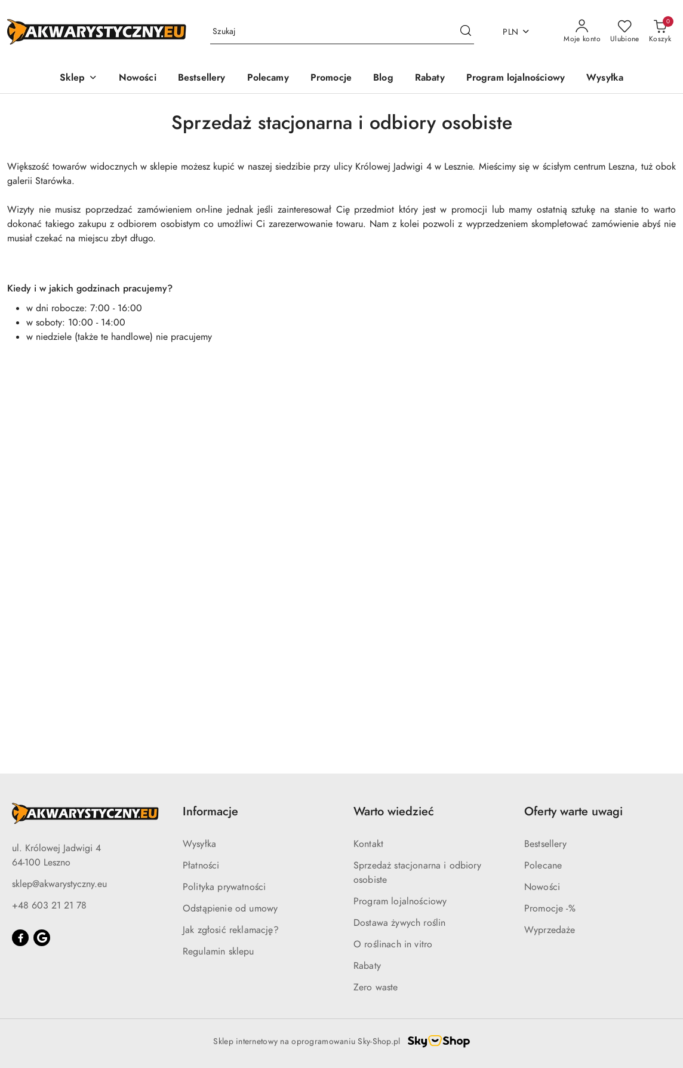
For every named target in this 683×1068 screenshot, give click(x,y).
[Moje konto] (582, 31)
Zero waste (375, 987)
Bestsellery (545, 844)
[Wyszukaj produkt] (342, 32)
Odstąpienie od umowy (230, 908)
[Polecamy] (268, 78)
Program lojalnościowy (400, 901)
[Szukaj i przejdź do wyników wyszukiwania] (465, 32)
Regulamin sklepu (218, 951)
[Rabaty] (430, 78)
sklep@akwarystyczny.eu (59, 884)
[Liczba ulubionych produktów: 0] (624, 31)
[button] (78, 78)
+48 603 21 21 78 (49, 905)
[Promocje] (331, 78)
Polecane (543, 865)
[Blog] (383, 78)
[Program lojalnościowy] (516, 78)
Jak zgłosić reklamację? (231, 930)
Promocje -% (550, 908)
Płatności (201, 865)
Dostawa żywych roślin (399, 922)
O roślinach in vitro (392, 944)
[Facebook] (20, 937)
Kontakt (368, 844)
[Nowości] (137, 78)
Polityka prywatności (224, 887)
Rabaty (367, 965)
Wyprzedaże (550, 930)
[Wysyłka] (605, 78)
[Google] (41, 937)
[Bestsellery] (201, 78)
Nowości (542, 887)
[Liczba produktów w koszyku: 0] (660, 31)
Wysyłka (199, 844)
